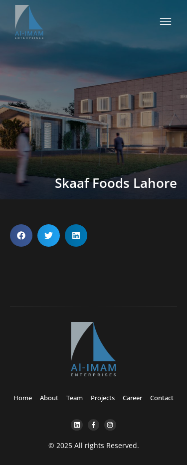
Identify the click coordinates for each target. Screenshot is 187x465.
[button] (21, 235)
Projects (103, 397)
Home (22, 397)
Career (132, 397)
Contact (162, 397)
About (49, 397)
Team (74, 397)
